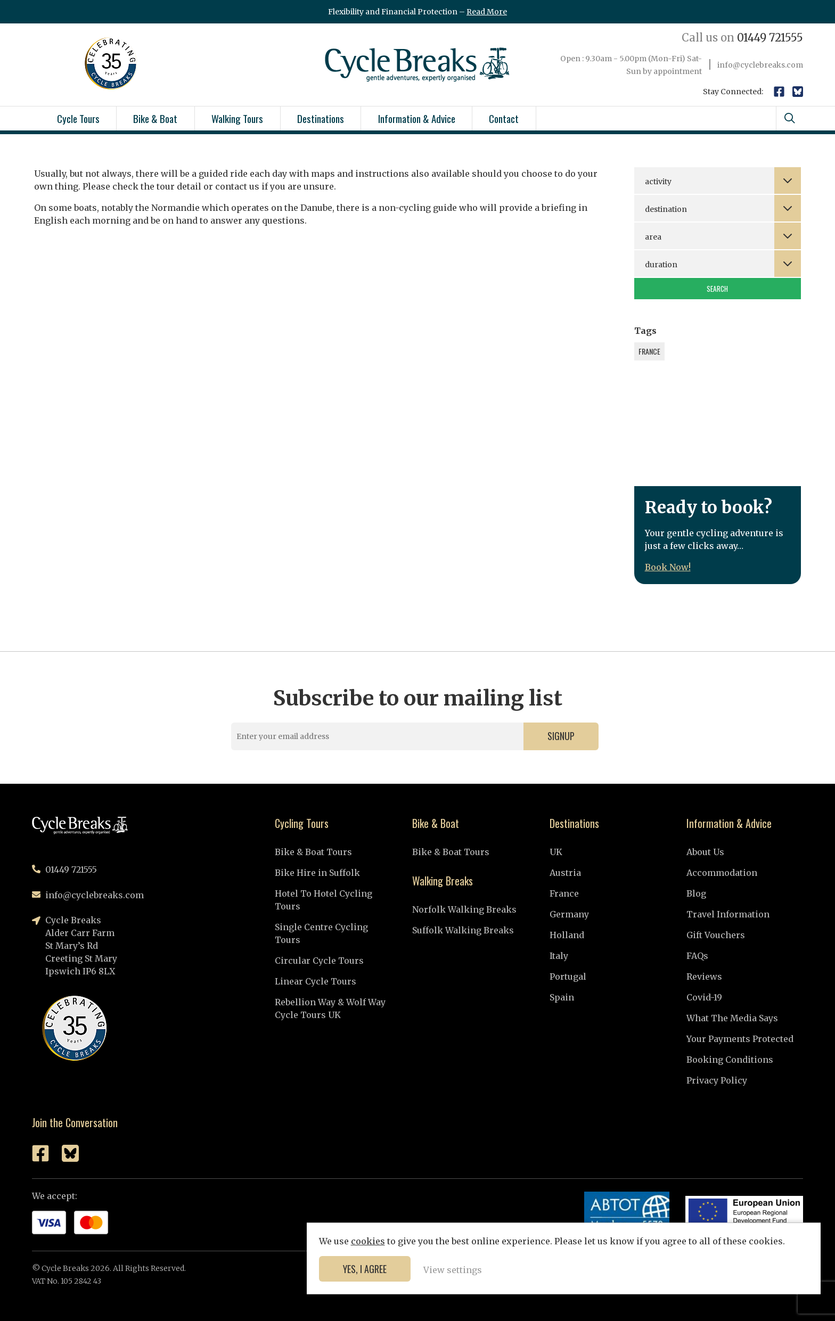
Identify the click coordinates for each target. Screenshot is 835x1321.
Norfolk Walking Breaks (464, 909)
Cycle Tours (78, 118)
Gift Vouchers (715, 935)
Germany (569, 914)
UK (556, 852)
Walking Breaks (442, 880)
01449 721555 (742, 37)
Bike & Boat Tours (313, 852)
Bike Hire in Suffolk (317, 872)
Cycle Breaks (417, 64)
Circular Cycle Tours (319, 960)
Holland (567, 935)
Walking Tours (237, 118)
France (564, 893)
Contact (504, 118)
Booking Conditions (729, 1059)
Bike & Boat (155, 118)
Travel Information (727, 914)
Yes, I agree (654, 1268)
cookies (657, 1214)
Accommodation (721, 872)
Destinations (320, 118)
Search (717, 288)
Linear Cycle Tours (315, 981)
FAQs (697, 955)
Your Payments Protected (739, 1038)
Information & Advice (416, 118)
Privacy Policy (716, 1080)
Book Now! (668, 567)
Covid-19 (704, 997)
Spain (562, 997)
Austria (565, 872)
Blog (696, 893)
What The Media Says (732, 1018)
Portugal (568, 976)
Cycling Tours (302, 823)
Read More (486, 12)
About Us (705, 852)
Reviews (704, 976)
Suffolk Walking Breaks (463, 930)
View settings (742, 1268)
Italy (559, 955)
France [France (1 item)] (649, 351)
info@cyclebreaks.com (760, 65)
